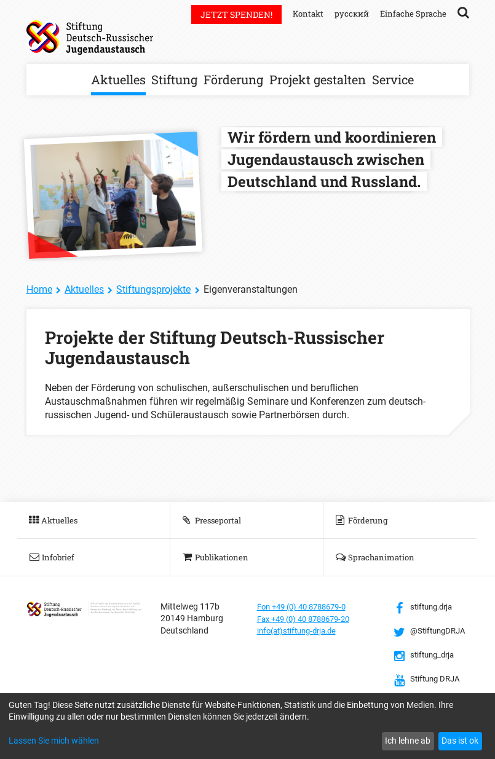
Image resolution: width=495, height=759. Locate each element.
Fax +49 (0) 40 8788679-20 (309, 618)
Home (39, 289)
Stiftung (174, 79)
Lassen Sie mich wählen (54, 740)
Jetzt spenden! (229, 14)
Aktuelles (118, 79)
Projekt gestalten (317, 79)
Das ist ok (460, 740)
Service (393, 79)
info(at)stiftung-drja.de (301, 630)
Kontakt (301, 13)
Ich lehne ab (407, 740)
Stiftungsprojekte (153, 289)
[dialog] (247, 726)
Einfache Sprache (411, 13)
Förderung (233, 79)
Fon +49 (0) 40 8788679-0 (307, 606)
